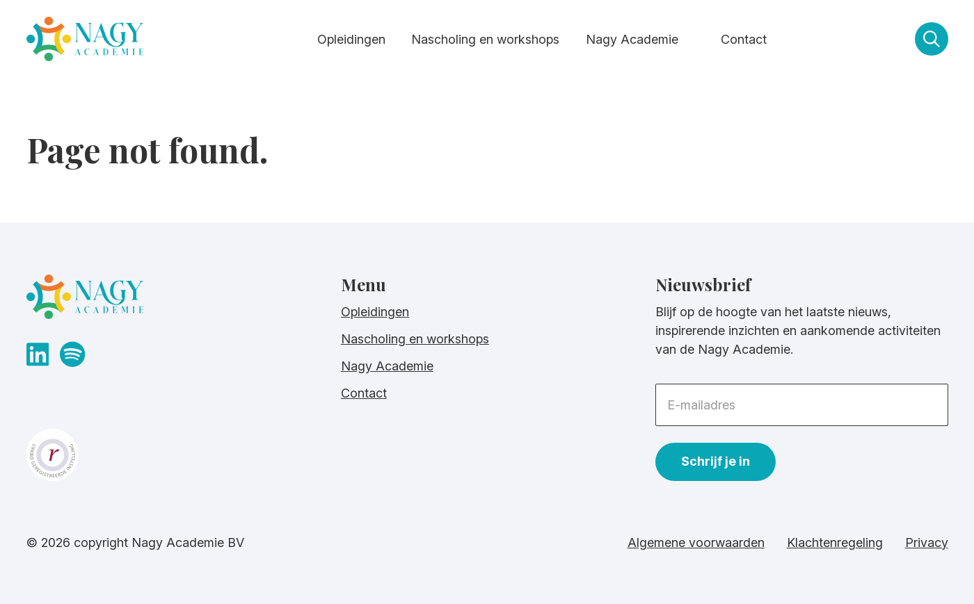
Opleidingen (351, 39)
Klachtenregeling (835, 542)
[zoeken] (931, 39)
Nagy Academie (632, 39)
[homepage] (84, 42)
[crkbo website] (172, 455)
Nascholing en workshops (485, 39)
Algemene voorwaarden (696, 542)
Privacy (926, 542)
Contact (744, 39)
